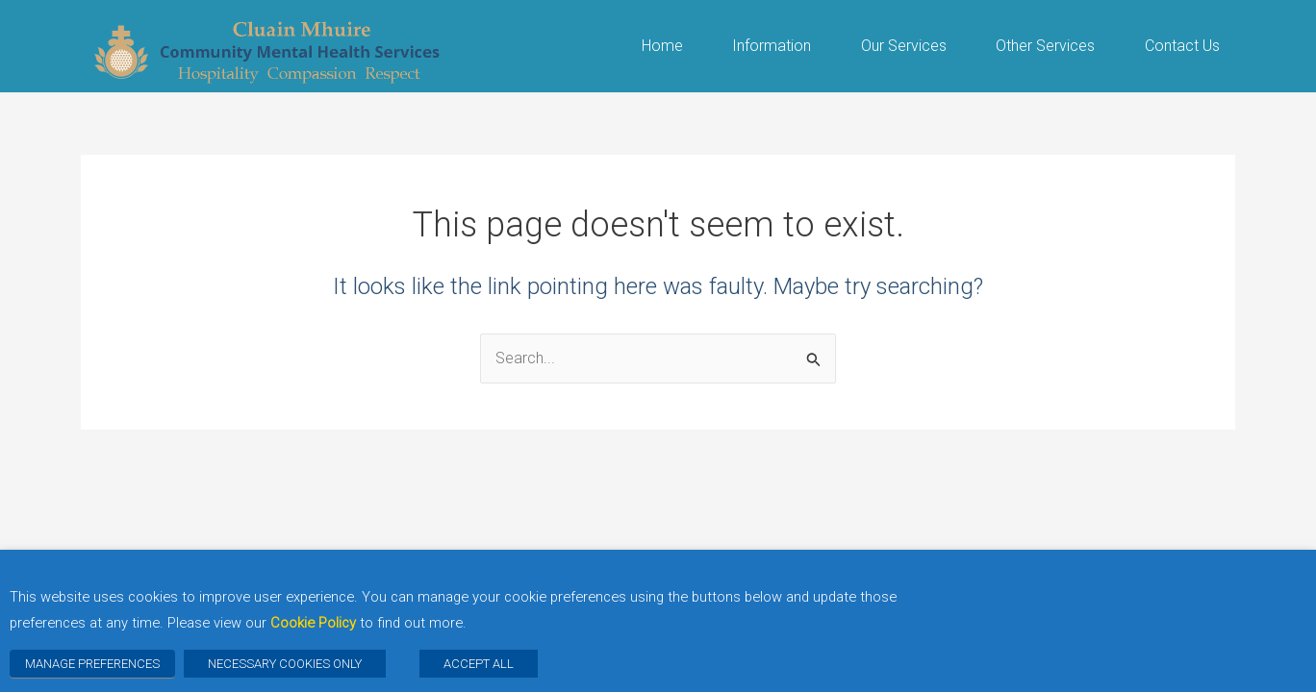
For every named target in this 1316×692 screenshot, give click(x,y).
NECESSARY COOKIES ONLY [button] (285, 663)
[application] (692, 46)
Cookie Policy (313, 622)
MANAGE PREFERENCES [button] (92, 663)
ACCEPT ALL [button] (478, 663)
